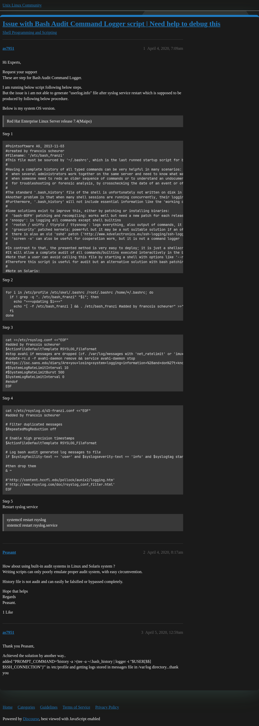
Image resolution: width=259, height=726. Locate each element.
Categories (26, 707)
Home (8, 707)
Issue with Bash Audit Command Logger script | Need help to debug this (111, 24)
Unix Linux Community (22, 5)
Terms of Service (76, 707)
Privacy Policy (107, 707)
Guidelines (48, 707)
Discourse (31, 719)
